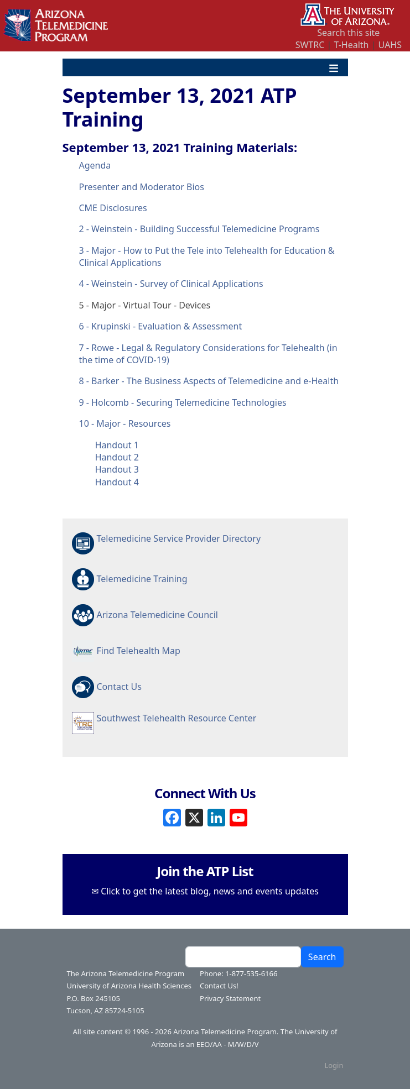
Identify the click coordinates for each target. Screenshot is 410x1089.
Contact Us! (219, 986)
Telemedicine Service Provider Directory (179, 538)
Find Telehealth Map (138, 651)
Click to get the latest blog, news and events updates (210, 891)
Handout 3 (117, 469)
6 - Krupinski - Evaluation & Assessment (160, 326)
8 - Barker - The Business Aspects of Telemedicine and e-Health (209, 381)
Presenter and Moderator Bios (141, 187)
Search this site (348, 33)
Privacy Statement (230, 998)
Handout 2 (117, 457)
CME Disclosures (113, 208)
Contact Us (119, 686)
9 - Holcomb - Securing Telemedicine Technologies (183, 402)
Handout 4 (117, 482)
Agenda (95, 165)
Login (333, 1065)
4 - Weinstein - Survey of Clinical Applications (171, 284)
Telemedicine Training (142, 579)
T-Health (351, 45)
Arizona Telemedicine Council (157, 615)
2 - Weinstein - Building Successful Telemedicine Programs (199, 229)
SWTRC (310, 45)
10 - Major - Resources (125, 423)
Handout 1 (117, 445)
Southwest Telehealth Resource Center (177, 718)
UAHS (390, 45)
